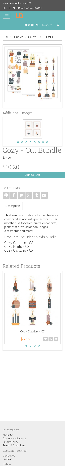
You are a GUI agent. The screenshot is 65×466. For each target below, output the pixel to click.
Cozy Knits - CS (16, 246)
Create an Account (29, 8)
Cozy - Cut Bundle (42, 37)
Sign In (7, 8)
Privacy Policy (10, 442)
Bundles (18, 37)
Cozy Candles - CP (18, 250)
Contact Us (9, 455)
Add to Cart (32, 175)
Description (12, 206)
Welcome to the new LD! (17, 3)
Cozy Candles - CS (18, 242)
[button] (38, 25)
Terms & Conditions (14, 445)
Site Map (7, 459)
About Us (8, 435)
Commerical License (14, 438)
